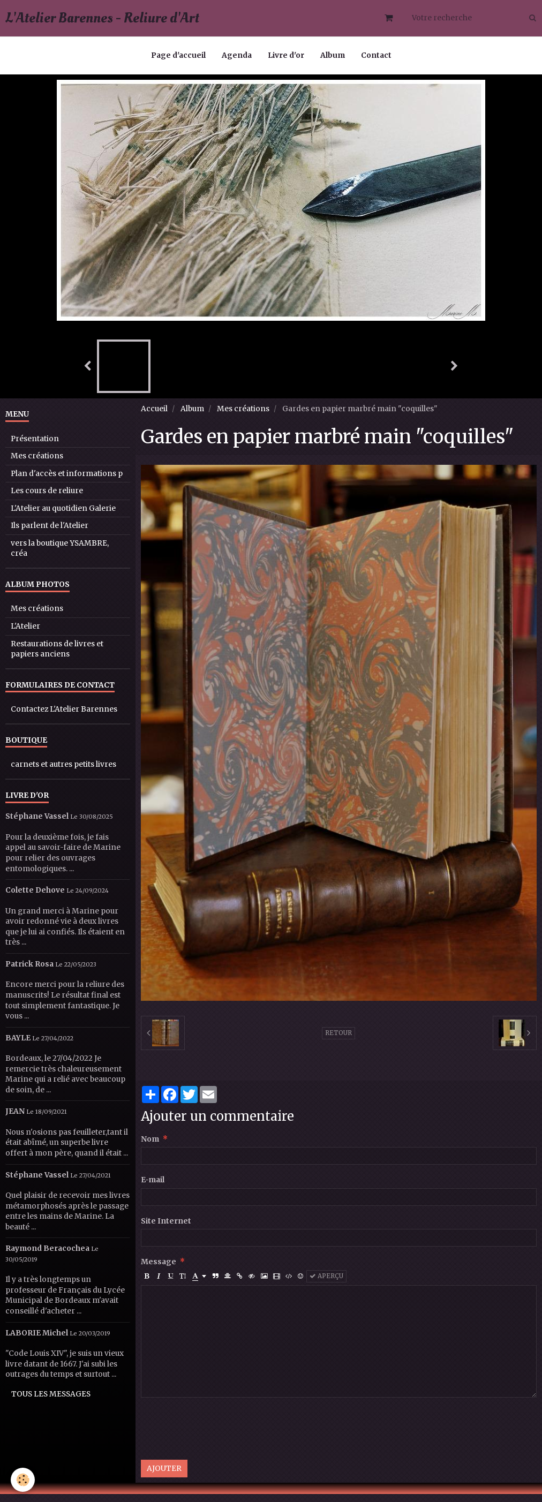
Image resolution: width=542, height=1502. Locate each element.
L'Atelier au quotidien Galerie (63, 516)
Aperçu (326, 1284)
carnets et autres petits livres (63, 772)
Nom (150, 1147)
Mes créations (243, 416)
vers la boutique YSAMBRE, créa (60, 557)
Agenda (237, 55)
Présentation (35, 446)
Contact (376, 55)
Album (332, 55)
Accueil (154, 416)
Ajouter (164, 1476)
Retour (338, 1041)
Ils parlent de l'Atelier (49, 533)
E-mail (152, 1187)
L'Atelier (25, 634)
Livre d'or (286, 55)
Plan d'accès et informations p (67, 481)
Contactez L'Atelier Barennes (64, 717)
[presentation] (222, 1437)
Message (158, 1269)
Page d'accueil (178, 55)
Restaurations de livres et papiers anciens (57, 657)
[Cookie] (23, 1480)
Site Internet (166, 1229)
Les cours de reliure (47, 498)
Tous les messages (51, 1402)
